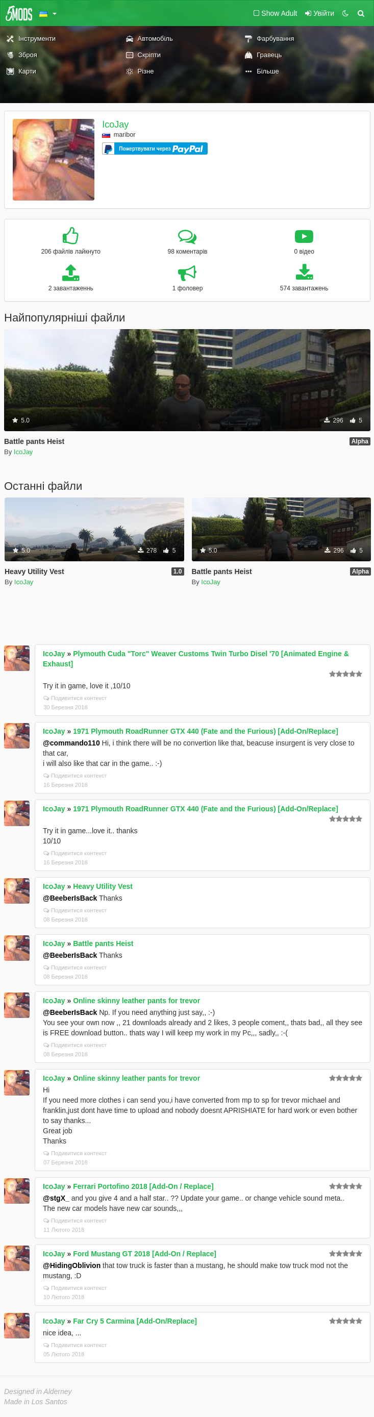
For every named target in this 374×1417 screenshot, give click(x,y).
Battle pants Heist (103, 943)
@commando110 (71, 743)
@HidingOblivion (72, 1265)
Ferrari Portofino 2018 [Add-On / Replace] (143, 1186)
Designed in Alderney (38, 1391)
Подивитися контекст (75, 698)
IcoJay (115, 124)
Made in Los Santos (35, 1402)
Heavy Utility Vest (103, 886)
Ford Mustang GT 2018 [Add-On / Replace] (144, 1254)
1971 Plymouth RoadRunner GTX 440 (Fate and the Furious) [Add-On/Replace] (205, 731)
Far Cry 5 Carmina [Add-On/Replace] (135, 1321)
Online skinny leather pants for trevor (136, 1001)
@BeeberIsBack (70, 898)
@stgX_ (56, 1198)
